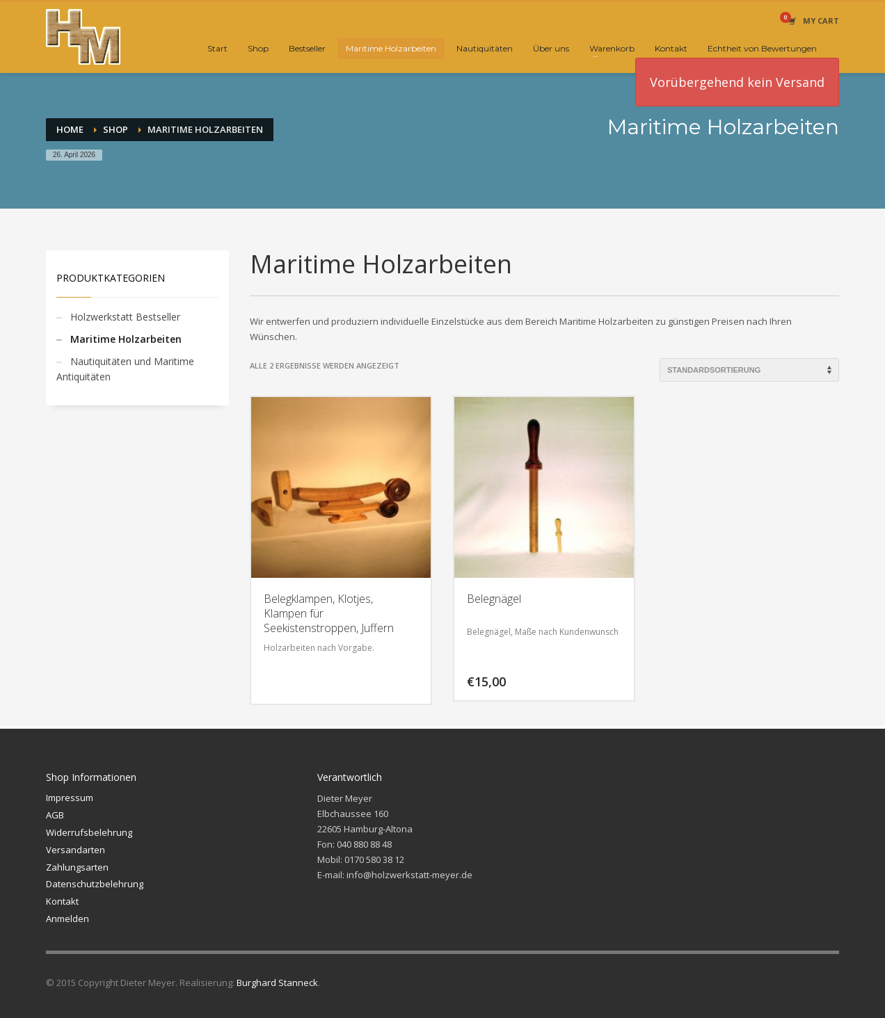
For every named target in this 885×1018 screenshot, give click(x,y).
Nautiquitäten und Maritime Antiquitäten (125, 369)
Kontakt (62, 901)
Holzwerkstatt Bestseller (125, 316)
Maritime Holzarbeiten (126, 339)
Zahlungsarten (77, 867)
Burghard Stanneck (277, 982)
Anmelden (67, 918)
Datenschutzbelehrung (94, 884)
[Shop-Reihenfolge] (749, 370)
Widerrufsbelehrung (89, 832)
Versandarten (75, 849)
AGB (55, 815)
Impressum (69, 797)
